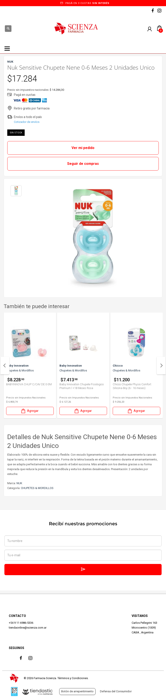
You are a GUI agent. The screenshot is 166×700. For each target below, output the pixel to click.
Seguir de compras (83, 164)
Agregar (29, 411)
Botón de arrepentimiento (77, 691)
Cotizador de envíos (26, 122)
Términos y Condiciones (72, 678)
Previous (4, 365)
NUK (19, 483)
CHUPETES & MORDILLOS (37, 488)
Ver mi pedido (83, 148)
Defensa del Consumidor (116, 691)
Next (161, 365)
